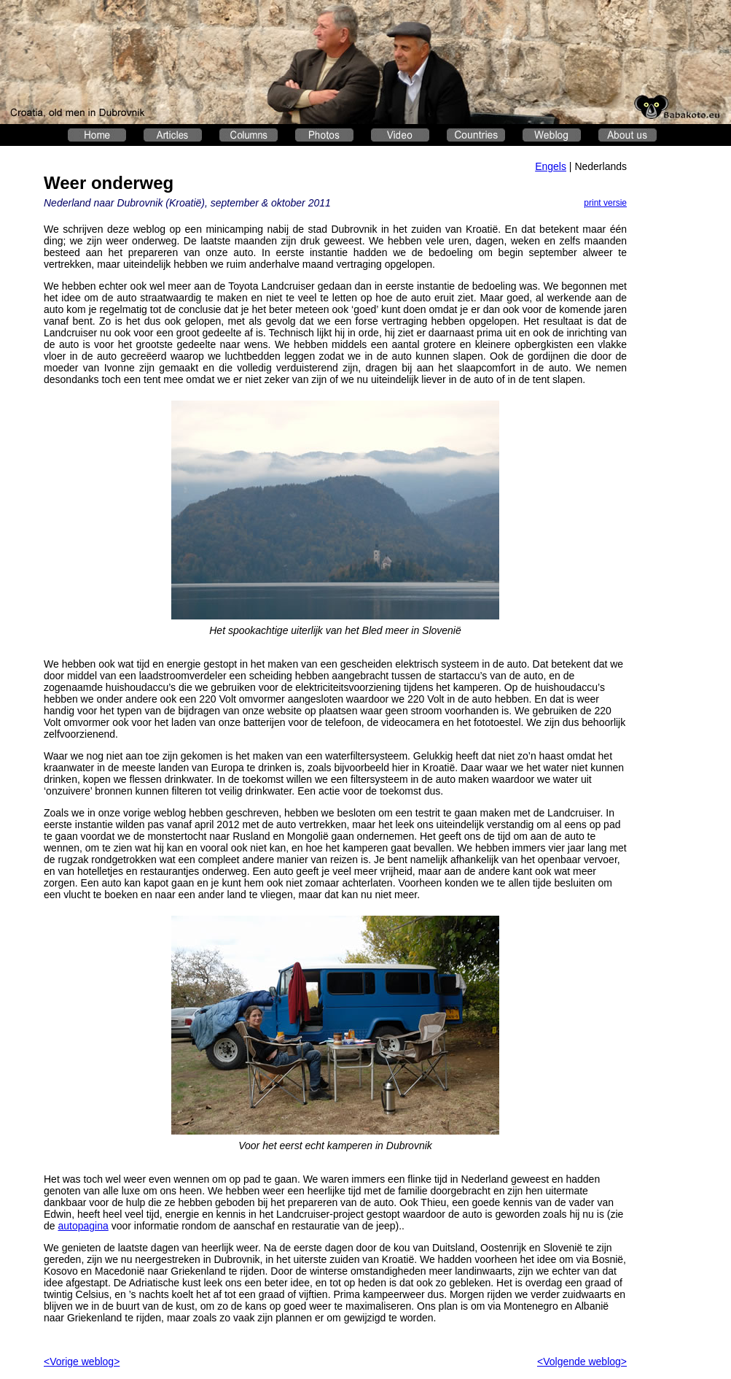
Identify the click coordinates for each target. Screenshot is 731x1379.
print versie (605, 203)
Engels (550, 166)
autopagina (83, 1226)
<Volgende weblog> (582, 1361)
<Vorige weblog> (82, 1361)
